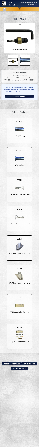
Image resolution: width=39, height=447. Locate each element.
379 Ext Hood (29, 364)
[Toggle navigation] (19, 9)
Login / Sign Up (19, 96)
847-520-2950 (32, 4)
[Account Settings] (4, 9)
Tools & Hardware (12, 364)
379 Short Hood (19, 368)
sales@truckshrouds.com (28, 2)
